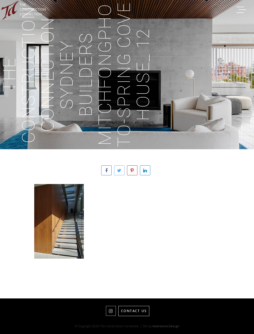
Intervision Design (166, 326)
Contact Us (134, 310)
